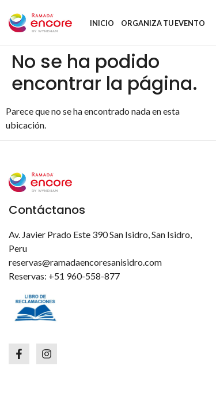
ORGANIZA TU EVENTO (163, 23)
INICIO (102, 23)
